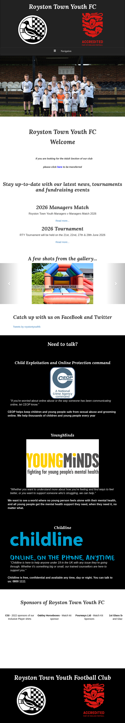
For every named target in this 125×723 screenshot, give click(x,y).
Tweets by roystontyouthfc (27, 326)
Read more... (63, 220)
